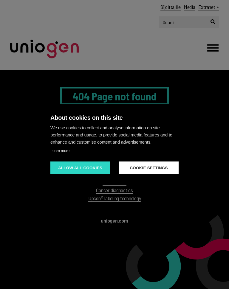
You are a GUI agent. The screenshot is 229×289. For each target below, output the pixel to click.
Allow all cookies (80, 168)
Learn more (59, 150)
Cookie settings (149, 168)
